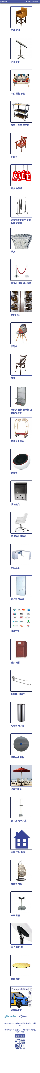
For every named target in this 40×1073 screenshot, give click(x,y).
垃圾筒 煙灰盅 (17, 726)
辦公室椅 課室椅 (18, 536)
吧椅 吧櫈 (15, 30)
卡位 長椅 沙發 (18, 93)
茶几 (13, 251)
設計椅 (14, 346)
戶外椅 (14, 157)
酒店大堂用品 (17, 441)
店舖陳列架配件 (18, 694)
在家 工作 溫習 (18, 852)
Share (36, 1016)
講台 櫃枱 (15, 662)
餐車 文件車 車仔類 (20, 125)
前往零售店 (20, 1036)
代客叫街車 (16, 1010)
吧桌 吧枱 (15, 62)
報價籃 (34, 1)
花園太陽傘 (16, 789)
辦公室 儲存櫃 (17, 599)
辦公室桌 (15, 568)
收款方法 (15, 631)
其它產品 (15, 504)
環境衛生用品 (17, 757)
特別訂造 (15, 315)
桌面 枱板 (15, 979)
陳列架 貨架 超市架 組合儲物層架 (21, 411)
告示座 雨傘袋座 (18, 820)
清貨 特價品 (16, 188)
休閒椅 (14, 473)
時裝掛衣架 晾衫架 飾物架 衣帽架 (21, 221)
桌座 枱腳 (15, 915)
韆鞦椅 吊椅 (16, 884)
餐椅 (13, 378)
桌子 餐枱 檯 (17, 947)
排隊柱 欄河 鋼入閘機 (21, 283)
